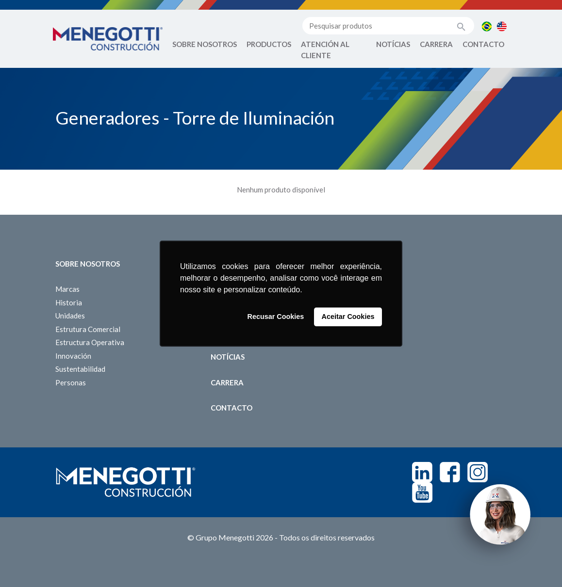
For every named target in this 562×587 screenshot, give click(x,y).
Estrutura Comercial (87, 329)
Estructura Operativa (89, 342)
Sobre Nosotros (204, 44)
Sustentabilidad (80, 369)
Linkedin (422, 472)
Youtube (422, 492)
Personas (70, 382)
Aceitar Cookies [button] (348, 317)
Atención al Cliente (325, 50)
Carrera (436, 44)
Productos (269, 44)
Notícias (393, 44)
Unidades (70, 315)
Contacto (483, 44)
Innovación (73, 355)
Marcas (67, 289)
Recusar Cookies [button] (276, 317)
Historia (68, 302)
